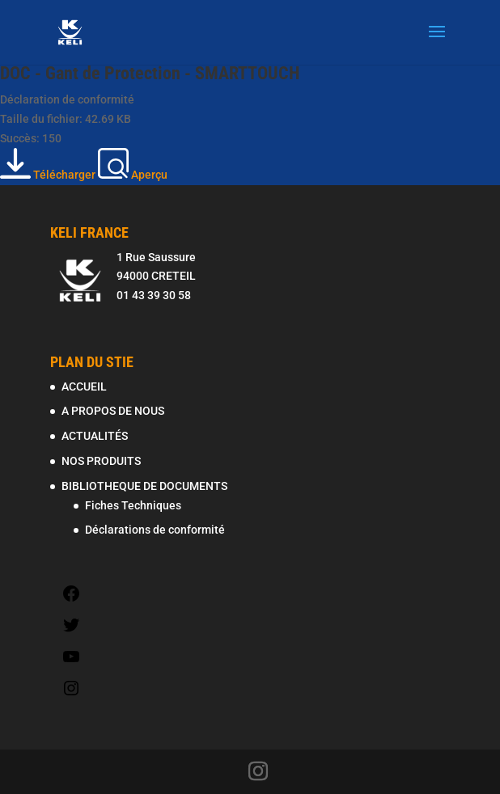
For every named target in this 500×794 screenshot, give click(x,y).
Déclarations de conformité (155, 529)
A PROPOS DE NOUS (112, 410)
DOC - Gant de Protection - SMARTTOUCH (150, 73)
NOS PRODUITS (101, 460)
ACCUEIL (84, 386)
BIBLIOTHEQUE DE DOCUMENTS (144, 485)
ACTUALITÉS (94, 435)
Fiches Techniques (133, 505)
